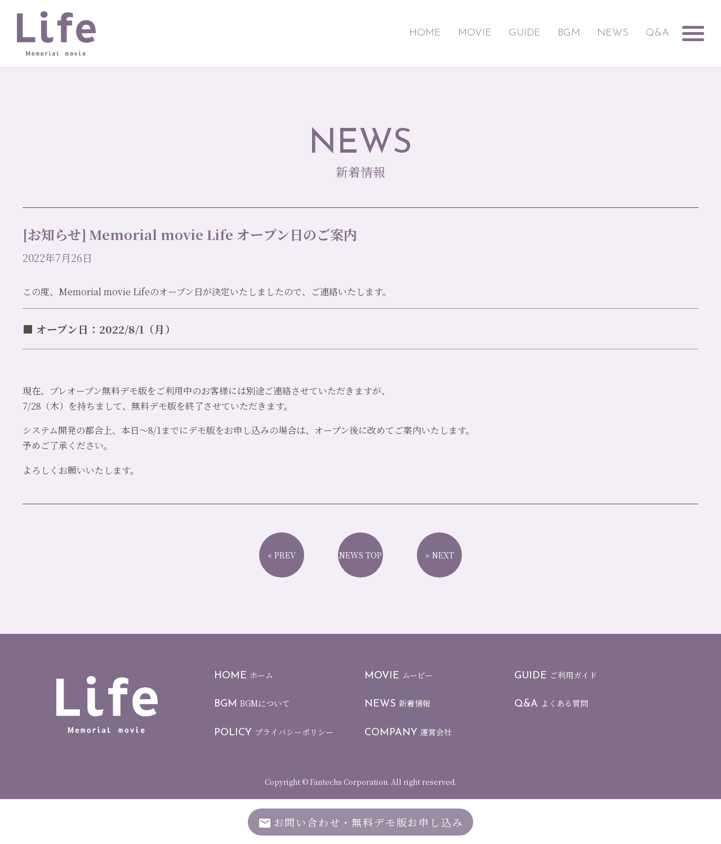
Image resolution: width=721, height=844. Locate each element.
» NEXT (439, 555)
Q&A (648, 33)
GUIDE (516, 33)
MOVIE (466, 33)
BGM (560, 33)
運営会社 (408, 732)
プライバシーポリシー (273, 732)
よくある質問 (551, 703)
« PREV (282, 555)
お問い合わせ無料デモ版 (361, 823)
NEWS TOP (360, 555)
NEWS (604, 33)
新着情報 (397, 703)
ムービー (398, 675)
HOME (416, 33)
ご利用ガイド (555, 675)
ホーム (243, 675)
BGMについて (252, 703)
